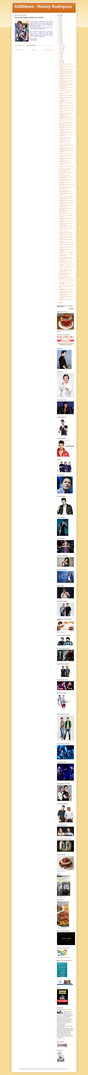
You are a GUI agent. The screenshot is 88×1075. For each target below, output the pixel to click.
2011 (59, 40)
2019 (59, 28)
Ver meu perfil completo (61, 1038)
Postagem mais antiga (48, 49)
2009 (59, 43)
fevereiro (60, 61)
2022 (59, 23)
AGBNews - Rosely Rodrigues (43, 6)
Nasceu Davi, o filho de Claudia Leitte (65, 196)
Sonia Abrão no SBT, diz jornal (64, 175)
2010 (59, 42)
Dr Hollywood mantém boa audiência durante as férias (65, 271)
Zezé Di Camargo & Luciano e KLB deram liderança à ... (65, 211)
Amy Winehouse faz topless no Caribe (66, 122)
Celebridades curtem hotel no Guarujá (66, 83)
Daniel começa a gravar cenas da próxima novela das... (65, 171)
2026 (59, 16)
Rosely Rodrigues (68, 1009)
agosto (60, 51)
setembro (61, 49)
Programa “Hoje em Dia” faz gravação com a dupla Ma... (65, 70)
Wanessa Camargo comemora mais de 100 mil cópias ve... (66, 177)
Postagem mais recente (19, 49)
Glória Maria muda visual (63, 275)
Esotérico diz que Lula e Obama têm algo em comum (65, 262)
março (60, 59)
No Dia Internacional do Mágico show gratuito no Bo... (65, 118)
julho (60, 53)
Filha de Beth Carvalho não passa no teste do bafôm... (65, 88)
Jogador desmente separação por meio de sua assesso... (66, 106)
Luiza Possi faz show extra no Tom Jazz (66, 285)
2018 (59, 29)
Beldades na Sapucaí (63, 189)
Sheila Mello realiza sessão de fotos (65, 257)
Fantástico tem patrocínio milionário (65, 113)
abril (60, 57)
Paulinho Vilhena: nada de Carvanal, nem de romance (65, 81)
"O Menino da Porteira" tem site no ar (65, 269)
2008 (59, 302)
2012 (59, 39)
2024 (59, 20)
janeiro (60, 62)
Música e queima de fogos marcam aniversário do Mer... (65, 188)
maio (60, 56)
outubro (60, 48)
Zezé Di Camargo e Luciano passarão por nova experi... (65, 180)
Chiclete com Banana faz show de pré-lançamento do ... (66, 295)
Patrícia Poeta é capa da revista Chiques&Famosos (64, 115)
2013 (59, 37)
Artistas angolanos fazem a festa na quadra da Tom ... (65, 206)
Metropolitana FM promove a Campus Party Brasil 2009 (65, 292)
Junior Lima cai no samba (63, 231)
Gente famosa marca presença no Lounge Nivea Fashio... (65, 274)
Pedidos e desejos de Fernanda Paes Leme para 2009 (65, 224)
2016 (59, 32)
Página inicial (33, 49)
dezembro (61, 45)
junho (60, 54)
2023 (59, 21)
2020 (59, 26)
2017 (59, 31)
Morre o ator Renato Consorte (64, 137)
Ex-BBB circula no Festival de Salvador (66, 71)
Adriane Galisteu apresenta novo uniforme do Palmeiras (65, 192)
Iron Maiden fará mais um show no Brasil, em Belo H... (65, 161)
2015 (59, 34)
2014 (59, 35)
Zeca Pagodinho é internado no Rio (65, 125)
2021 (59, 24)
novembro (61, 46)
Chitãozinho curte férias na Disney (65, 144)
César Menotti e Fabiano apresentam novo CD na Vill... (65, 133)
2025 (59, 18)
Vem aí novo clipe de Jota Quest (65, 168)
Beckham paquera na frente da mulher (66, 232)
